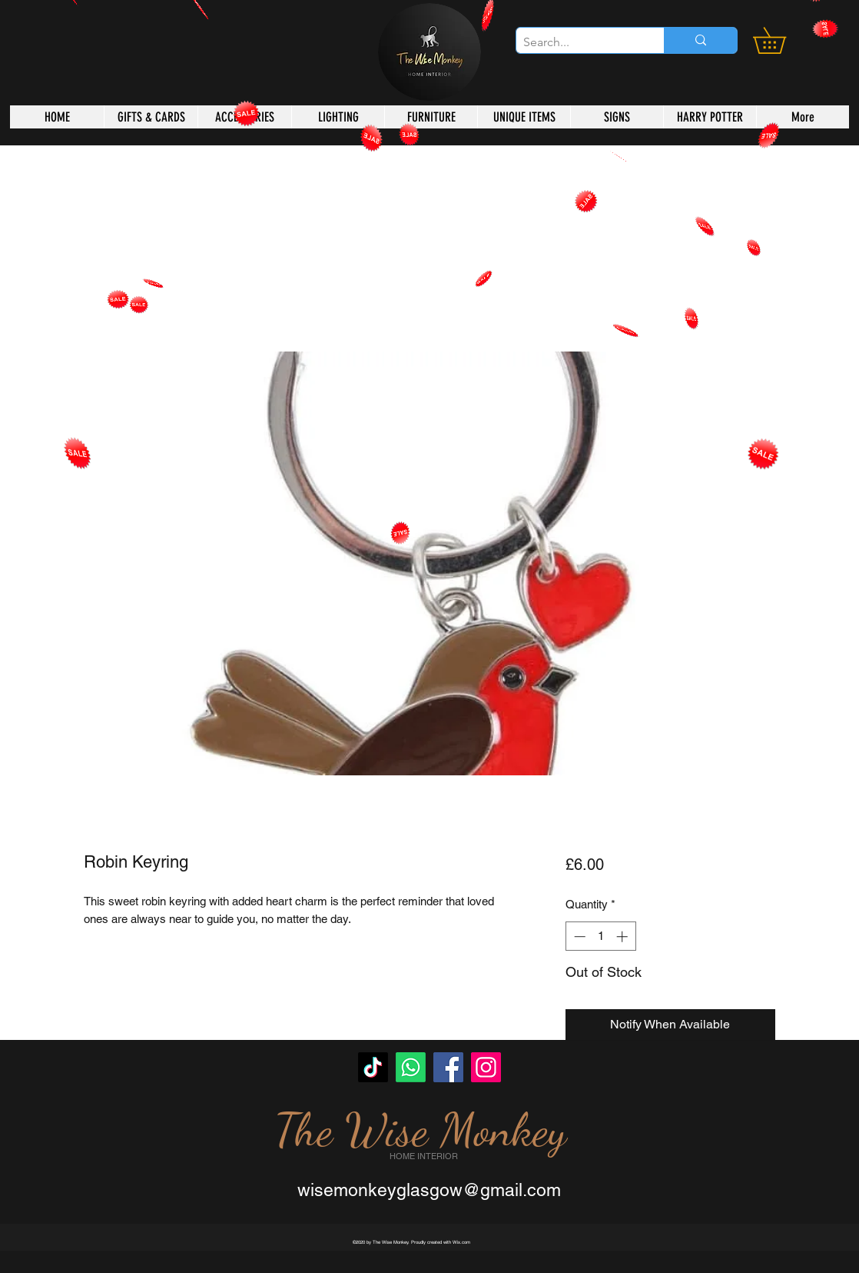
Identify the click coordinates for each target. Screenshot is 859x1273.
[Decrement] (578, 936)
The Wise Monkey (420, 1130)
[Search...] (577, 42)
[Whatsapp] (411, 1067)
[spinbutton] (600, 936)
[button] (782, 40)
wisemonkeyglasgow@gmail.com (429, 1190)
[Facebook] (448, 1067)
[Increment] (623, 936)
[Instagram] (486, 1067)
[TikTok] (373, 1067)
